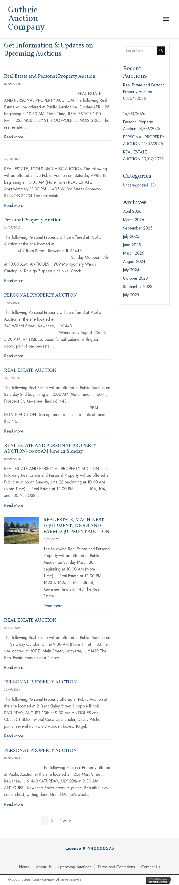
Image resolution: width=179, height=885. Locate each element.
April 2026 (132, 211)
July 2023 (131, 295)
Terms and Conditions (116, 867)
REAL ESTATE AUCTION (30, 370)
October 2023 (135, 278)
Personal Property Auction (33, 220)
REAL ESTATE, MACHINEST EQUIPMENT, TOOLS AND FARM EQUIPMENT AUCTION (76, 525)
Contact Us (150, 867)
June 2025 (132, 245)
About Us (44, 867)
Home (24, 867)
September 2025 (137, 228)
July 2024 (131, 270)
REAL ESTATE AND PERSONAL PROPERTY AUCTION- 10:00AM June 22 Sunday (50, 448)
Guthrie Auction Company (26, 18)
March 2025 (133, 253)
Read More (13, 137)
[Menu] (166, 18)
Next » (65, 820)
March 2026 (133, 220)
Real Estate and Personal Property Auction (50, 76)
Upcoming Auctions (74, 867)
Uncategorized (135, 185)
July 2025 (131, 236)
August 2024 (134, 262)
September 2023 (137, 287)
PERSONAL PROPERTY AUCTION (40, 295)
